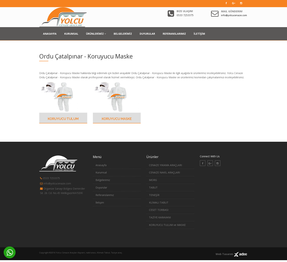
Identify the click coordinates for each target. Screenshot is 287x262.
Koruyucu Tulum (63, 119)
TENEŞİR (154, 195)
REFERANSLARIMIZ (174, 33)
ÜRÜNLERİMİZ (96, 33)
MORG (153, 180)
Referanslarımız (105, 195)
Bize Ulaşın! (185, 11)
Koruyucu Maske (117, 119)
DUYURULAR (147, 33)
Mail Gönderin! (232, 11)
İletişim (100, 202)
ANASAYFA (50, 33)
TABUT (153, 187)
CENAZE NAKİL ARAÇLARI (164, 172)
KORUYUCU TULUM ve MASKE (167, 225)
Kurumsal (101, 172)
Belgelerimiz (103, 180)
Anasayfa (101, 165)
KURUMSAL (71, 33)
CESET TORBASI (158, 210)
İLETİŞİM (199, 33)
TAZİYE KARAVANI (160, 217)
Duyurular (101, 187)
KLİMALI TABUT (158, 202)
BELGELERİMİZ (123, 33)
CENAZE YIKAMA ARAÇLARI (165, 165)
